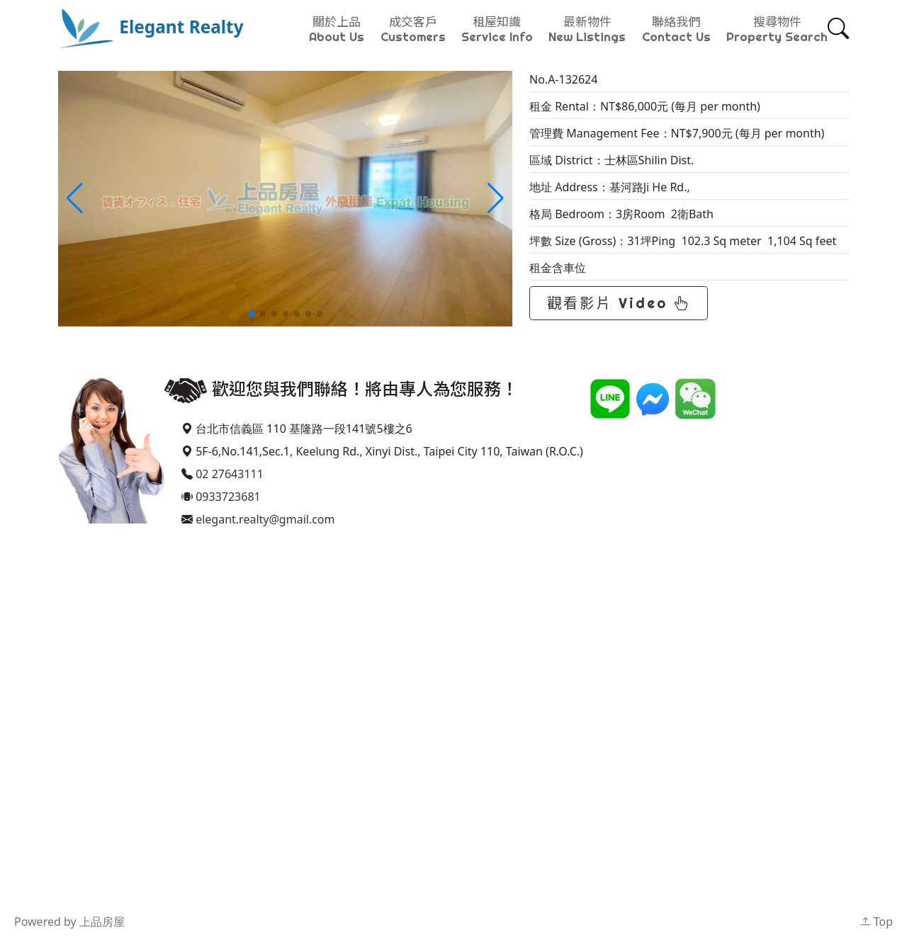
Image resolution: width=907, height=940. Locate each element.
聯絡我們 (676, 29)
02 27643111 (230, 474)
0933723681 (228, 496)
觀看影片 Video (618, 303)
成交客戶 (413, 29)
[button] (495, 198)
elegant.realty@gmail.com (265, 519)
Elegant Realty (151, 26)
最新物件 (587, 29)
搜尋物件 (777, 29)
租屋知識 (497, 29)
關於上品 (336, 29)
